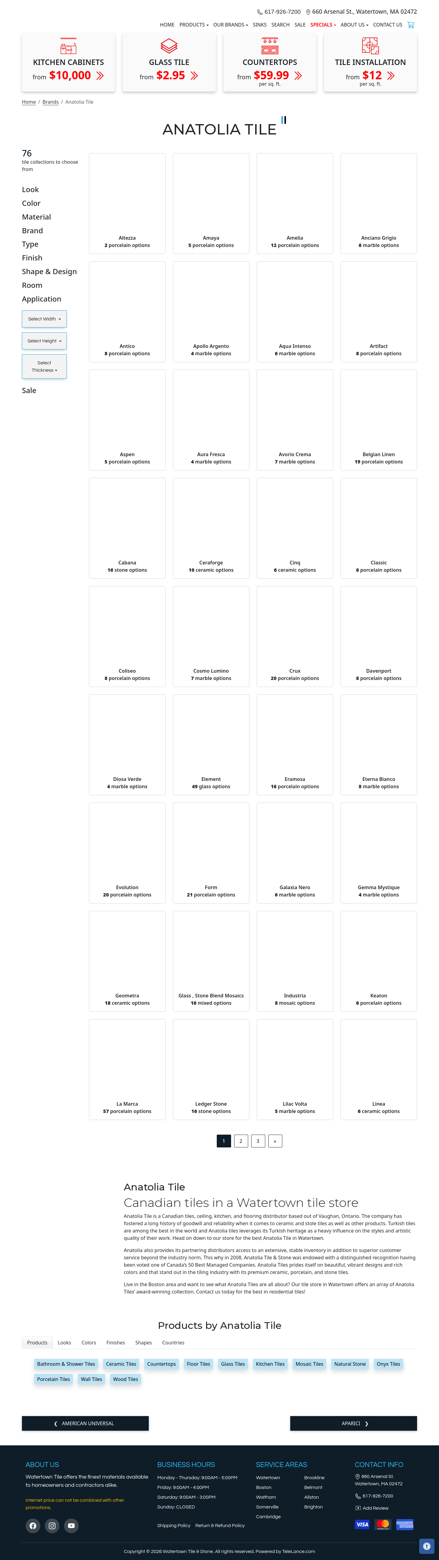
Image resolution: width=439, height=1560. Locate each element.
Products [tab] (37, 1468)
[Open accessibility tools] (426, 1546)
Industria (295, 1125)
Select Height (42, 466)
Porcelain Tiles (53, 1504)
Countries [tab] (173, 1468)
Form (211, 1016)
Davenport (379, 800)
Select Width (42, 444)
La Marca (127, 1233)
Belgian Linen (379, 583)
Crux (295, 800)
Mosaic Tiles (309, 1489)
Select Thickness (43, 492)
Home (29, 227)
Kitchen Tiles (270, 1489)
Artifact (379, 475)
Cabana (127, 692)
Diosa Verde (127, 908)
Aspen (127, 583)
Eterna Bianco (379, 908)
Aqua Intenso (295, 475)
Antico (127, 475)
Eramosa (295, 908)
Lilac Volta (295, 1233)
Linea (379, 1233)
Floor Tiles (198, 1489)
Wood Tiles (125, 1504)
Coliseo (127, 800)
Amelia (295, 367)
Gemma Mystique (379, 1016)
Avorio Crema (295, 583)
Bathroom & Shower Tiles (66, 1489)
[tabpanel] (219, 1497)
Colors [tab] (88, 1468)
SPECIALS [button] (321, 87)
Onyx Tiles (388, 1489)
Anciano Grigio (379, 367)
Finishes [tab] (115, 1468)
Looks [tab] (64, 1468)
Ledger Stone (211, 1233)
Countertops (161, 1489)
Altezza (127, 367)
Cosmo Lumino (211, 800)
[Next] (275, 1266)
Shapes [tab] (143, 1468)
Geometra (127, 1125)
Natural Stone (350, 1489)
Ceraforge (211, 692)
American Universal (87, 1549)
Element (211, 908)
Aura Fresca (211, 583)
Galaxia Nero (295, 1016)
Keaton (379, 1125)
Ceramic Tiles (121, 1489)
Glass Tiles (233, 1489)
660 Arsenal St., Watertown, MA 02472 (364, 74)
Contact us (387, 87)
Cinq (295, 692)
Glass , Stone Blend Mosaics (211, 1125)
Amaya (211, 367)
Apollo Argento (211, 475)
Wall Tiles (91, 1504)
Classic (379, 692)
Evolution (127, 1016)
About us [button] (353, 87)
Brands (50, 227)
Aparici (351, 1549)
